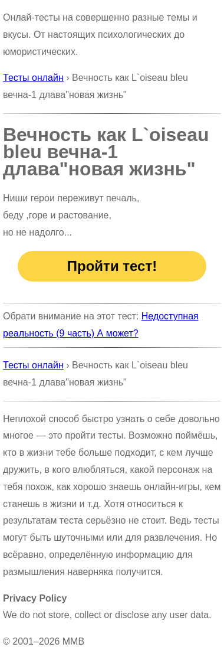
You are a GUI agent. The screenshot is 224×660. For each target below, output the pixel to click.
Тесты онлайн (33, 78)
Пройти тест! (112, 266)
